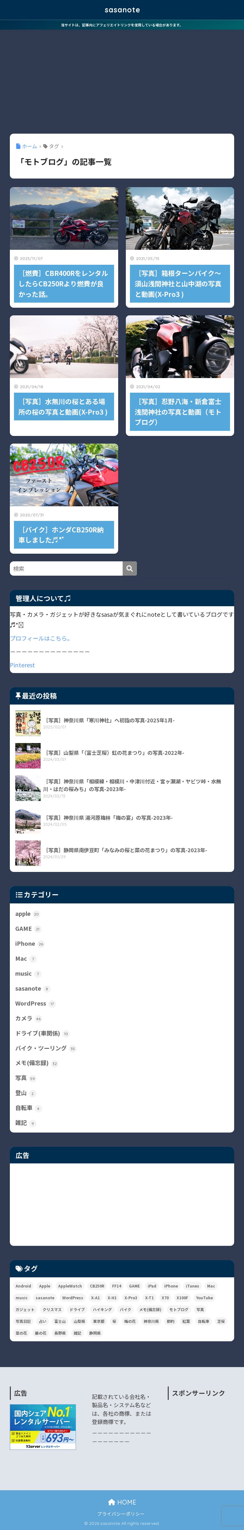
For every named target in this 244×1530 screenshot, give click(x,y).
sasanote (122, 9)
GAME (28, 928)
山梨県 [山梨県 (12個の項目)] (79, 1321)
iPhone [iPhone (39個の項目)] (171, 1285)
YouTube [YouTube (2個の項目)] (204, 1297)
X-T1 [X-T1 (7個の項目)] (149, 1297)
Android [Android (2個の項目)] (23, 1285)
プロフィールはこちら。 (41, 638)
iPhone (30, 943)
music (28, 973)
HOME (122, 1502)
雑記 (26, 1122)
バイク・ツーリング (46, 1048)
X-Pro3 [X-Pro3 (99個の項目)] (131, 1297)
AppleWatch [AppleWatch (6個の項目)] (70, 1285)
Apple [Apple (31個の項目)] (44, 1285)
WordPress (35, 1003)
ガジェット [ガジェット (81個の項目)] (25, 1309)
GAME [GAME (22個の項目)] (134, 1285)
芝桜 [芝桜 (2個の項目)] (221, 1321)
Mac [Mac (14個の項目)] (211, 1285)
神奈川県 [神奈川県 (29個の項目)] (151, 1321)
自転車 (28, 1107)
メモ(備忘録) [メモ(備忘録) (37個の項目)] (150, 1309)
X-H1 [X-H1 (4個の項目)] (112, 1297)
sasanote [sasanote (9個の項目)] (45, 1297)
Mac (26, 958)
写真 (26, 1077)
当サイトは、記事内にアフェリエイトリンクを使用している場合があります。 (122, 24)
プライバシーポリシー (121, 1513)
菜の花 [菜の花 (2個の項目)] (21, 1333)
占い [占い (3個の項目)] (42, 1321)
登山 (26, 1092)
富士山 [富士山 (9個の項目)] (60, 1321)
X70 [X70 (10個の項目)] (165, 1297)
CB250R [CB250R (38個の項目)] (97, 1285)
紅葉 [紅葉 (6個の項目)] (186, 1321)
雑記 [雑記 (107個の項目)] (77, 1333)
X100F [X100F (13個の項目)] (182, 1297)
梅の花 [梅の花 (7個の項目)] (130, 1321)
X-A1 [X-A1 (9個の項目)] (95, 1297)
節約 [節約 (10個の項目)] (170, 1321)
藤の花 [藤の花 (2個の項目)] (40, 1333)
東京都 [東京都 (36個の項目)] (99, 1321)
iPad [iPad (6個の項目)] (152, 1285)
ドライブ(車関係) (42, 1033)
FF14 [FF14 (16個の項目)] (116, 1285)
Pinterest (22, 665)
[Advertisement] (122, 77)
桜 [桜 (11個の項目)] (114, 1321)
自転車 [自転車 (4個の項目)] (203, 1321)
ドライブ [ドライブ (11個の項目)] (77, 1309)
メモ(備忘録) (36, 1062)
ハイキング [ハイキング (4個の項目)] (102, 1309)
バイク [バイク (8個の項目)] (125, 1309)
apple (27, 913)
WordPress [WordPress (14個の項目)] (72, 1297)
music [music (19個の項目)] (22, 1297)
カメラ (28, 1018)
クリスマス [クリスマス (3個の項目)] (52, 1309)
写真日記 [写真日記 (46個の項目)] (23, 1321)
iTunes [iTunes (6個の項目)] (192, 1285)
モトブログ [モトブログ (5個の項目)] (178, 1309)
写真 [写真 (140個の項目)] (200, 1309)
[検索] (130, 568)
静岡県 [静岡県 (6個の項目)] (95, 1333)
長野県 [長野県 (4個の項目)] (60, 1333)
